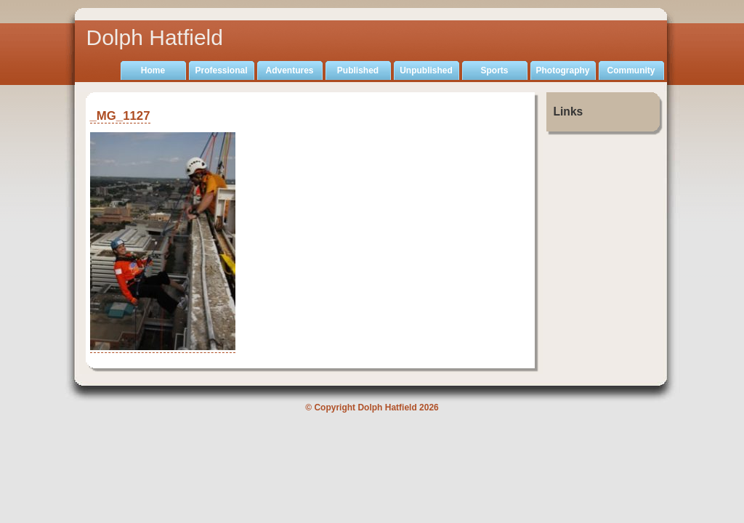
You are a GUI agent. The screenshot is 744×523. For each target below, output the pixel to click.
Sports (494, 70)
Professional (221, 70)
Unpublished (426, 70)
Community (631, 70)
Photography (563, 70)
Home (153, 70)
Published (358, 70)
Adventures (289, 70)
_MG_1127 (120, 116)
